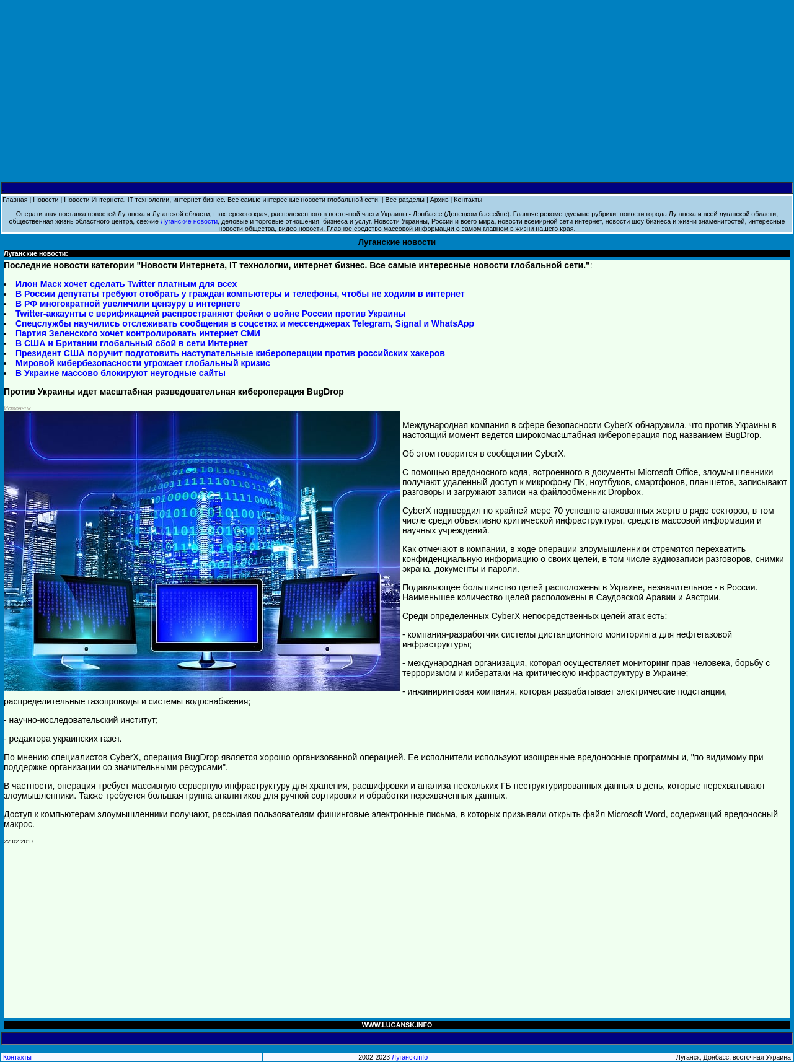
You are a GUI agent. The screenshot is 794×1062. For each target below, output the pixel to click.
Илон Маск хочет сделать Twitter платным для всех (126, 284)
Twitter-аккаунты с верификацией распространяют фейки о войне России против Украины (210, 313)
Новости (45, 199)
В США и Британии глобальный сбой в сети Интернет (131, 343)
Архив (439, 199)
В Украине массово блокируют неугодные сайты (120, 373)
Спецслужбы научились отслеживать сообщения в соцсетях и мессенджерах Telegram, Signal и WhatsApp (244, 323)
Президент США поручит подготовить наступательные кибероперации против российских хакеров (230, 353)
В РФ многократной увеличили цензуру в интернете (127, 304)
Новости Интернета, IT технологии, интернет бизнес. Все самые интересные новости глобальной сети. (222, 199)
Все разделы (405, 199)
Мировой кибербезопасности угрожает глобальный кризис (142, 363)
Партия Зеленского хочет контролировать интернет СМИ (137, 333)
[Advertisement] (397, 91)
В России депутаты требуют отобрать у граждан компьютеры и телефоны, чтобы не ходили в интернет (240, 294)
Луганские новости (189, 221)
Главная (15, 199)
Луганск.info (410, 1057)
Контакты (468, 199)
